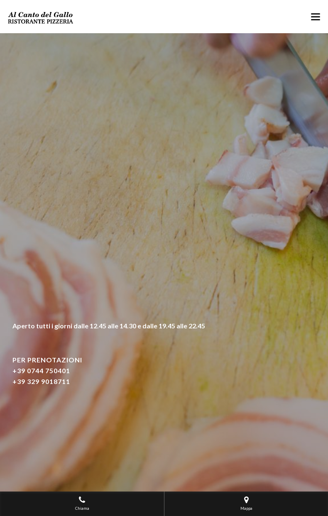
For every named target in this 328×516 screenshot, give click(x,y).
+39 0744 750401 (41, 370)
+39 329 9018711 (41, 381)
